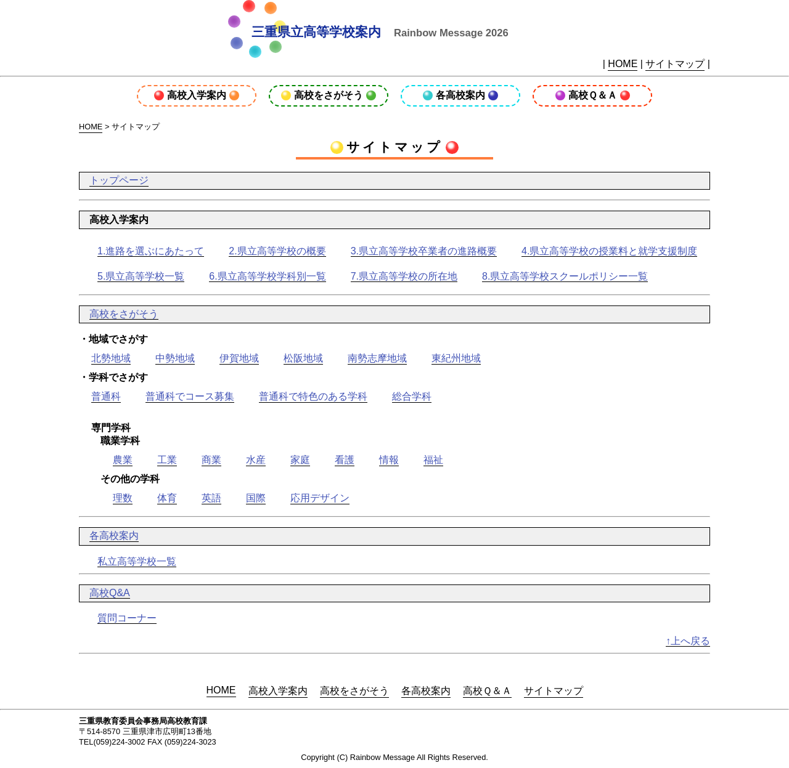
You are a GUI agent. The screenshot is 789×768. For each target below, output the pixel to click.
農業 (123, 460)
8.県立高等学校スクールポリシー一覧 (565, 276)
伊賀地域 (239, 358)
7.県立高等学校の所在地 (404, 276)
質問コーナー (127, 618)
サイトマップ (675, 64)
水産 (256, 460)
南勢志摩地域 (377, 358)
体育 (167, 498)
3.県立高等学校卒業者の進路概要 (424, 251)
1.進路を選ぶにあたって (150, 251)
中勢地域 (175, 358)
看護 (344, 460)
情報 (389, 460)
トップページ (119, 180)
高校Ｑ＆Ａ (592, 95)
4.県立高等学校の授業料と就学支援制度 (609, 251)
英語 (211, 498)
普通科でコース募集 (189, 396)
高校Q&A (109, 593)
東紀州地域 (456, 358)
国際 (256, 498)
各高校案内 (460, 95)
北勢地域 (111, 358)
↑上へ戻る (688, 641)
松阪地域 (303, 358)
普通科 (106, 396)
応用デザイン (320, 498)
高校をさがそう (328, 95)
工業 (167, 460)
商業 (211, 460)
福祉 (433, 460)
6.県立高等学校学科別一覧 (267, 276)
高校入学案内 (196, 95)
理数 (123, 498)
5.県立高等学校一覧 (140, 276)
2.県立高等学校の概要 (277, 251)
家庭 (300, 460)
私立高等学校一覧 (136, 561)
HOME (622, 64)
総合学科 (411, 396)
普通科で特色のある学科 (313, 396)
